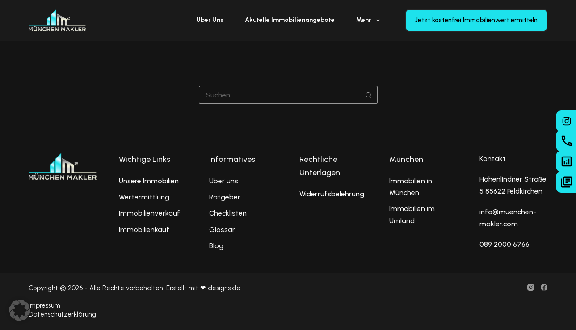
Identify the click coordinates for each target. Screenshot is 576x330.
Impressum (44, 305)
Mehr (369, 20)
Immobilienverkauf (149, 213)
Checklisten (228, 213)
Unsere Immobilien (149, 181)
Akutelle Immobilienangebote (290, 20)
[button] (19, 310)
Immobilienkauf (144, 229)
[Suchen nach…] (279, 95)
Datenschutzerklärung (62, 314)
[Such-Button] (369, 95)
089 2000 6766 (504, 244)
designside (224, 288)
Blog (216, 245)
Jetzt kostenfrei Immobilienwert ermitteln (476, 20)
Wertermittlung (144, 197)
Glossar (222, 229)
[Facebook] (544, 287)
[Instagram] (530, 287)
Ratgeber (224, 197)
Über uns (209, 20)
